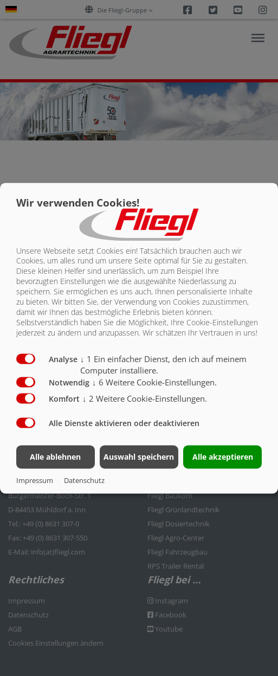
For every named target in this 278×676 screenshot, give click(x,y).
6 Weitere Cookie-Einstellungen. (154, 382)
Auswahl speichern (139, 457)
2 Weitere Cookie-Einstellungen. (144, 399)
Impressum (34, 480)
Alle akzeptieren (222, 457)
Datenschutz (84, 480)
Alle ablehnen (55, 457)
